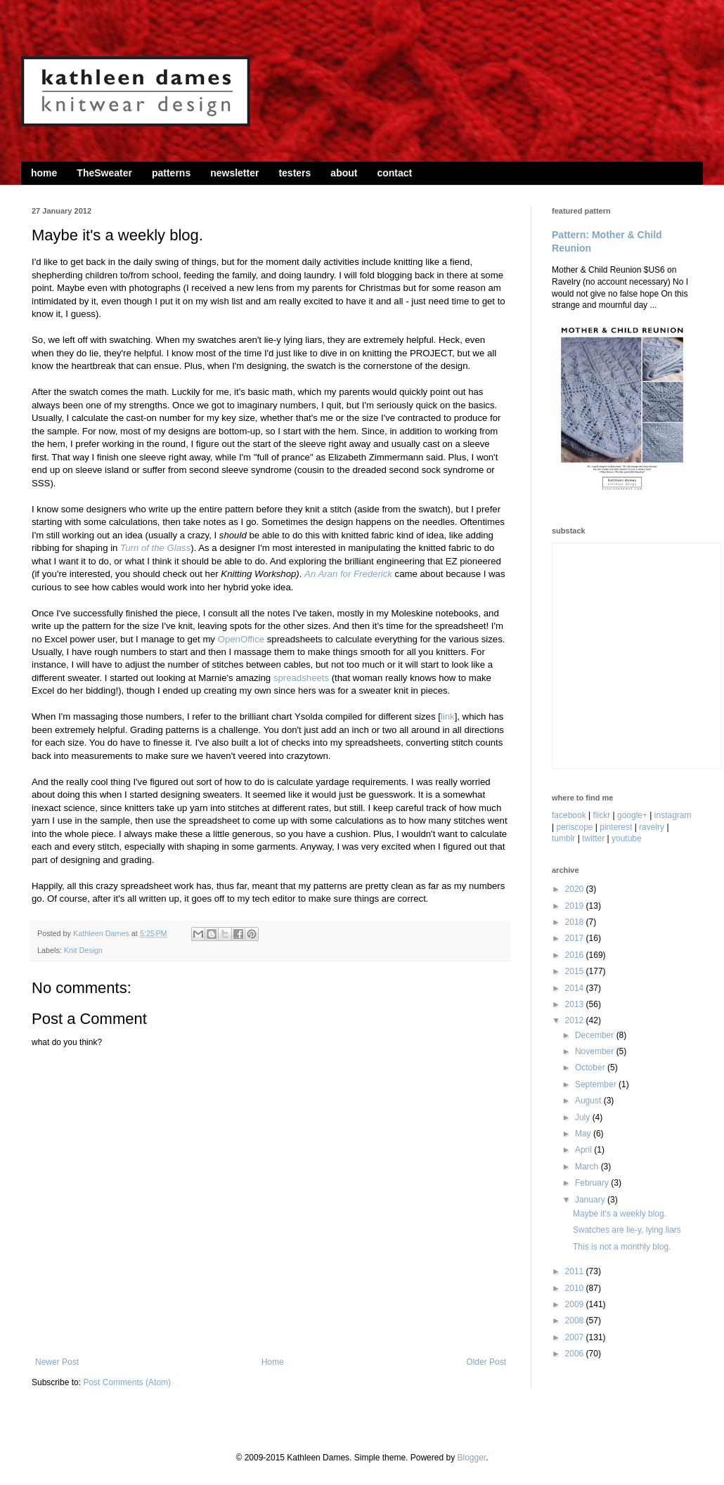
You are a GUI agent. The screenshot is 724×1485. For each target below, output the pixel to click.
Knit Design (83, 950)
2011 (575, 1271)
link (448, 716)
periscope (574, 827)
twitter (593, 838)
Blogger (471, 1458)
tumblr (563, 838)
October (591, 1067)
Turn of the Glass (155, 548)
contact (394, 173)
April (584, 1150)
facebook (569, 815)
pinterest (616, 827)
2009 (575, 1304)
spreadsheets (301, 678)
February (593, 1183)
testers (294, 173)
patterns (171, 173)
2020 (575, 889)
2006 (575, 1353)
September (597, 1084)
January (591, 1200)
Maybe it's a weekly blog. (619, 1214)
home (44, 173)
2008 (575, 1320)
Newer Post (57, 1362)
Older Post (486, 1362)
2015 (575, 971)
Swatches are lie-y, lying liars (627, 1230)
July (584, 1117)
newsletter (234, 173)
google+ (632, 815)
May (584, 1134)
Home (272, 1362)
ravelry (651, 827)
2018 (575, 922)
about (343, 173)
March (588, 1167)
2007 (575, 1337)
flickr (602, 815)
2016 (575, 955)
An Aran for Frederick (348, 574)
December (595, 1035)
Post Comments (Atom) (127, 1382)
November (595, 1051)
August (589, 1100)
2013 (575, 1004)
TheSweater (104, 173)
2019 (575, 906)
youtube (627, 838)
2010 (575, 1288)
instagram (673, 815)
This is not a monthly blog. (622, 1247)
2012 (575, 1020)
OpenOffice (241, 639)
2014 (575, 988)
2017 (575, 938)
